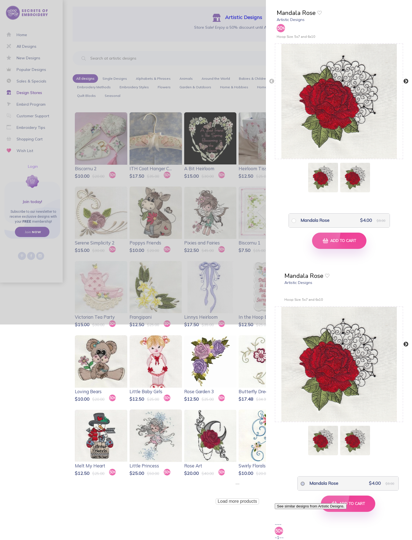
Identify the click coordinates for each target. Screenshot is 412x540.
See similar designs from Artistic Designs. (310, 506)
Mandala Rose (314, 220)
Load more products (237, 501)
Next (406, 81)
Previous (271, 81)
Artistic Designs (291, 19)
